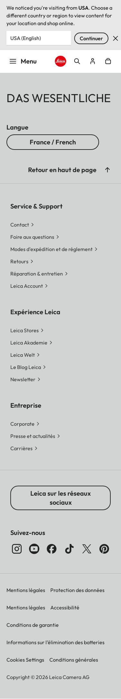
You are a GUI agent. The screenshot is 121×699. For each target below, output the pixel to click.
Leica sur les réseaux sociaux (60, 497)
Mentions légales (25, 590)
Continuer (91, 38)
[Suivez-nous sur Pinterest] (104, 548)
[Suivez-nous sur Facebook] (51, 548)
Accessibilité (64, 607)
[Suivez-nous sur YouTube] (34, 548)
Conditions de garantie (32, 625)
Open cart (108, 61)
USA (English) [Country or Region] (25, 38)
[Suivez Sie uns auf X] (86, 548)
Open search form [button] (77, 61)
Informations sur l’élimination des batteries (55, 642)
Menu (23, 61)
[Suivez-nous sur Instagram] (16, 548)
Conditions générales (73, 659)
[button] (107, 170)
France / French (53, 142)
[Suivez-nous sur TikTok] (69, 548)
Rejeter (115, 38)
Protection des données (77, 590)
